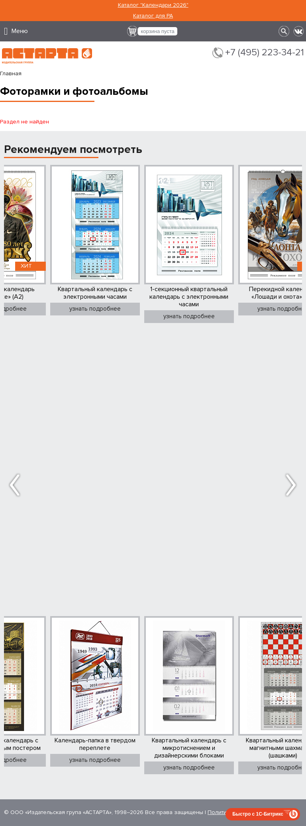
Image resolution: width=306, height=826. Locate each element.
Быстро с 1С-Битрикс (257, 814)
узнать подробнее (95, 308)
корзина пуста (157, 31)
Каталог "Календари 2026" (153, 5)
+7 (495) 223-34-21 (264, 52)
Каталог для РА (153, 15)
